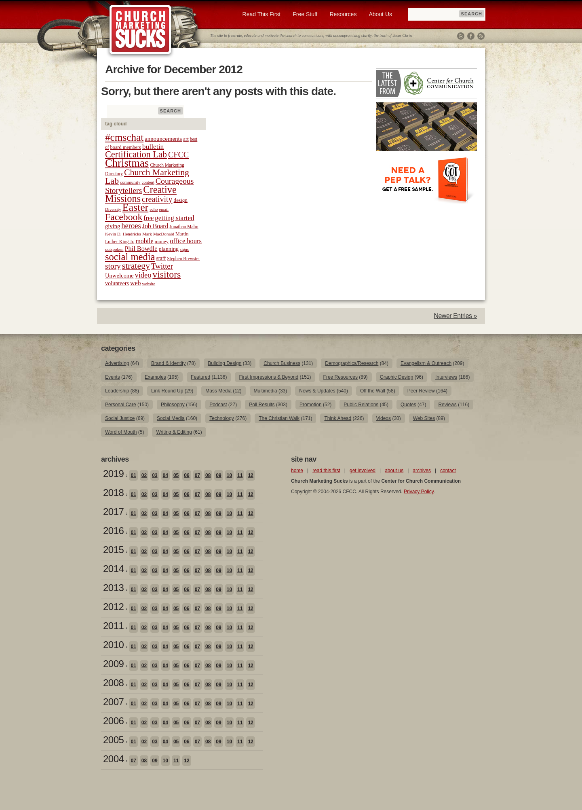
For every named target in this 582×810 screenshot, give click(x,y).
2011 (113, 625)
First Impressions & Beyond (268, 377)
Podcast (218, 404)
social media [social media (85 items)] (130, 256)
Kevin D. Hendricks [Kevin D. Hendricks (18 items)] (123, 233)
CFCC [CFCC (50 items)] (178, 154)
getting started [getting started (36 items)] (174, 218)
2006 (113, 720)
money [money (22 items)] (161, 241)
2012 (113, 606)
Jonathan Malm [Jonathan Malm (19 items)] (184, 226)
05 (176, 475)
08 (208, 475)
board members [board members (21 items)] (125, 147)
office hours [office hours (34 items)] (186, 241)
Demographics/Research (351, 363)
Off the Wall (372, 391)
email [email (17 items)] (164, 209)
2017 (113, 511)
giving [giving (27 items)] (112, 226)
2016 (113, 530)
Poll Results (261, 404)
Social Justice (120, 418)
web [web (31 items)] (135, 283)
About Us (380, 14)
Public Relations (361, 404)
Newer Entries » (455, 315)
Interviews (446, 377)
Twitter (461, 36)
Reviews (447, 404)
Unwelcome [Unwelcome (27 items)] (119, 275)
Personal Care (120, 404)
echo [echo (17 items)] (154, 209)
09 (218, 475)
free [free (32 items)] (148, 217)
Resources (342, 14)
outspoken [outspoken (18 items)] (114, 249)
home (297, 470)
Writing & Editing (174, 432)
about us (394, 470)
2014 (113, 568)
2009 (113, 663)
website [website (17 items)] (149, 284)
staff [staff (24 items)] (161, 258)
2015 (113, 549)
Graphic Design (396, 377)
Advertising (117, 363)
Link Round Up (167, 391)
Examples (155, 377)
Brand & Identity (168, 363)
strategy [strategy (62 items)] (136, 266)
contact (448, 470)
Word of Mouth (121, 432)
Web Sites (424, 418)
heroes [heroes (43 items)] (131, 225)
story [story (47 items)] (113, 266)
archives (422, 470)
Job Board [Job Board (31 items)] (155, 226)
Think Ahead (337, 418)
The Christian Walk (279, 418)
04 (165, 475)
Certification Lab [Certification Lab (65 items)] (136, 154)
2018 (113, 492)
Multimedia (265, 391)
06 (186, 475)
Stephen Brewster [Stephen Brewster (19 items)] (183, 258)
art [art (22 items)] (185, 139)
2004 (113, 758)
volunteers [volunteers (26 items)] (117, 283)
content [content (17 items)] (147, 182)
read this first (326, 470)
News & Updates (317, 391)
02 (144, 475)
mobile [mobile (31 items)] (144, 240)
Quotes (408, 404)
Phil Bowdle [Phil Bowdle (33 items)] (141, 248)
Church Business (282, 363)
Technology (221, 418)
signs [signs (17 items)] (184, 249)
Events (112, 377)
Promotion (310, 404)
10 (229, 475)
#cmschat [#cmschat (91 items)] (124, 137)
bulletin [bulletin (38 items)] (153, 146)
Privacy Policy (419, 491)
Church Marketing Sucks (140, 30)
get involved (362, 470)
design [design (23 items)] (181, 200)
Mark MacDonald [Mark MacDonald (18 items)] (158, 233)
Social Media (171, 418)
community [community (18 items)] (130, 182)
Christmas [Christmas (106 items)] (127, 163)
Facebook (471, 36)
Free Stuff (305, 14)
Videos (383, 418)
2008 (113, 682)
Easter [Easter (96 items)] (135, 207)
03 (154, 475)
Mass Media (218, 391)
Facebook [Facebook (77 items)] (123, 217)
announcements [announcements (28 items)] (163, 139)
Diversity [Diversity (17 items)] (113, 209)
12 (250, 475)
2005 (113, 739)
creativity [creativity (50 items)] (157, 199)
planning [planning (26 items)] (168, 249)
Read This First (261, 14)
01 (133, 475)
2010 (113, 644)
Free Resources (340, 377)
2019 (113, 473)
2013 (113, 587)
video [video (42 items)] (143, 275)
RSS (481, 36)
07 (197, 475)
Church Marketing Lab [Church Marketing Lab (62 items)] (147, 177)
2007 (113, 701)
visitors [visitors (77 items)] (166, 274)
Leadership (117, 391)
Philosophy (173, 404)
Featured (200, 377)
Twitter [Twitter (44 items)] (162, 266)
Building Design (224, 363)
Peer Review (421, 391)
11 (239, 475)
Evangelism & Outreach (426, 363)
